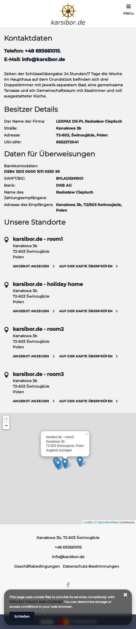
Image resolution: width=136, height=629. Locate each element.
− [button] (6, 426)
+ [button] (6, 419)
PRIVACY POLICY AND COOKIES (35, 602)
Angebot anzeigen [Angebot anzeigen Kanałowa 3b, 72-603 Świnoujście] (31, 266)
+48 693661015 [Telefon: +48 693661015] (68, 547)
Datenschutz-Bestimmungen (91, 566)
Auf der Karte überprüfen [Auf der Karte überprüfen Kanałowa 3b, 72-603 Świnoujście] (86, 266)
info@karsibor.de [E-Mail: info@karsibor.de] (68, 556)
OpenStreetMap (108, 522)
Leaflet (88, 522)
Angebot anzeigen (59, 450)
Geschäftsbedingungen (37, 566)
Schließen (22, 616)
